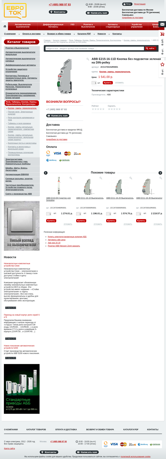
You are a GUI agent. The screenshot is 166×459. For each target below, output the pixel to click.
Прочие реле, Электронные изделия (20, 113)
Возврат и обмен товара (59, 34)
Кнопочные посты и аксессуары (22, 143)
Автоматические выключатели (23, 25)
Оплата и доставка (32, 34)
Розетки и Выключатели (88, 25)
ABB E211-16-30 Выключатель (150, 198)
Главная (47, 40)
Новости (102, 34)
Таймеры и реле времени (19, 123)
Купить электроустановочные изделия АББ (67, 237)
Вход (128, 4)
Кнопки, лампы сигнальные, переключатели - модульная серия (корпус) (20, 137)
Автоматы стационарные (113, 25)
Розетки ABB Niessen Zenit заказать (64, 246)
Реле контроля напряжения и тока (21, 118)
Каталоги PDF (84, 34)
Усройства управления (136, 25)
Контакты (117, 34)
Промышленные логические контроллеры (20, 153)
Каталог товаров (60, 40)
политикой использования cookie (135, 456)
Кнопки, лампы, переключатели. (137, 40)
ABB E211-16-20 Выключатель (120, 198)
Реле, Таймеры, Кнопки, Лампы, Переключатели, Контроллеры (95, 40)
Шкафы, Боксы (156, 25)
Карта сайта (9, 448)
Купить (108, 83)
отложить (119, 82)
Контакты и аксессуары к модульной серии (19, 148)
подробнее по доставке (132, 17)
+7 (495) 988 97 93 (57, 4)
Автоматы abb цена (56, 240)
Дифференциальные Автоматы (53, 25)
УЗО (72, 24)
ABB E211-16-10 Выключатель (90, 198)
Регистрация (139, 4)
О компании (10, 34)
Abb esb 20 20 (54, 243)
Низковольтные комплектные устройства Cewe (17, 264)
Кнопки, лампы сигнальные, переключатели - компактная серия (21, 129)
